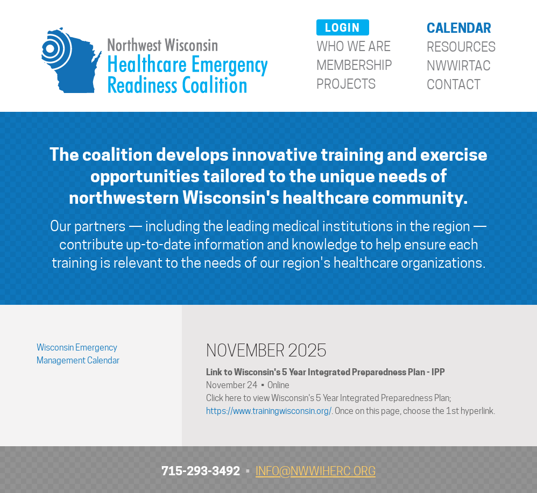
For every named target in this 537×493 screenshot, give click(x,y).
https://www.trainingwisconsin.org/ (268, 411)
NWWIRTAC (459, 66)
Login (343, 28)
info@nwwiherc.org (316, 471)
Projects (346, 84)
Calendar (459, 28)
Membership (354, 65)
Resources (461, 47)
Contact (454, 84)
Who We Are (353, 46)
